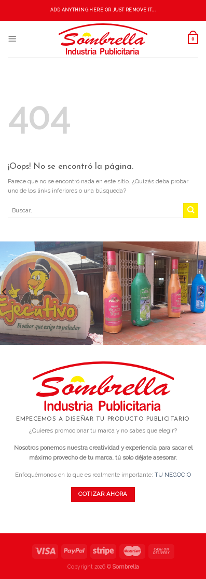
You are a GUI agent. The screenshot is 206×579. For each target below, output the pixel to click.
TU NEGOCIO (173, 474)
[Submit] (190, 210)
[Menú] (12, 38)
